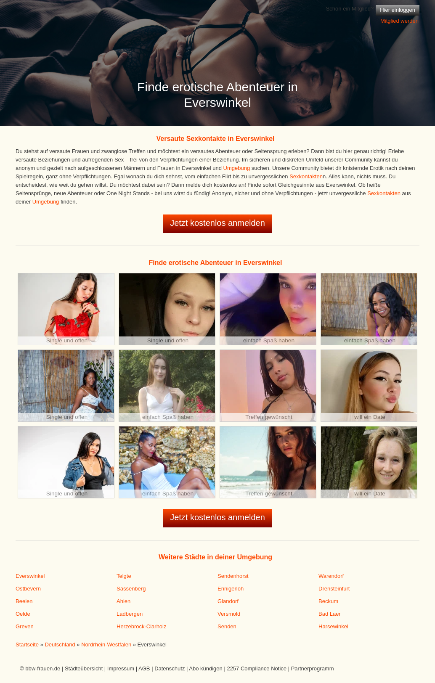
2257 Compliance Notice (256, 668)
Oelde (23, 614)
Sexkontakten (306, 176)
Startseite (27, 644)
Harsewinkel (333, 626)
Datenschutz (169, 668)
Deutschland (60, 644)
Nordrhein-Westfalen (106, 644)
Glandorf (228, 601)
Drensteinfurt (334, 588)
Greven (25, 626)
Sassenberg (131, 588)
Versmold (229, 614)
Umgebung (236, 168)
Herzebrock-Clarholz (141, 626)
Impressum (120, 668)
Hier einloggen (397, 10)
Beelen (24, 601)
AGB (144, 668)
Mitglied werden (399, 21)
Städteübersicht (84, 668)
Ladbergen (130, 614)
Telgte (124, 576)
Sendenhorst (233, 576)
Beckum (328, 601)
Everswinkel (30, 576)
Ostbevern (28, 588)
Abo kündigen (206, 668)
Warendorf (331, 576)
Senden (227, 626)
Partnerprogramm (312, 668)
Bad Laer (329, 614)
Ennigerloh (231, 588)
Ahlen (123, 601)
